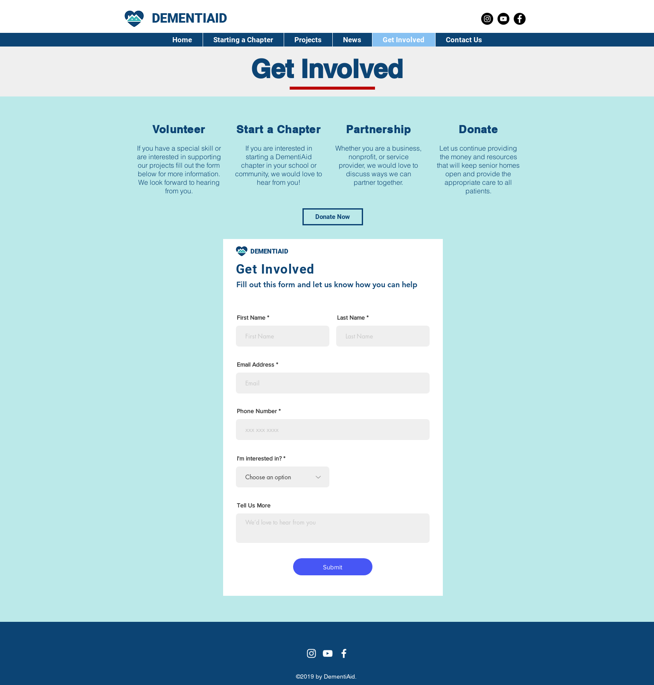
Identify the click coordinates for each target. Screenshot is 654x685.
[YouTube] (503, 19)
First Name (251, 318)
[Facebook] (520, 19)
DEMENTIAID (269, 251)
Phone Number (257, 411)
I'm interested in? (259, 458)
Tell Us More (253, 505)
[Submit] (332, 566)
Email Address (255, 364)
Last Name (351, 318)
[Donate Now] (332, 216)
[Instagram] (487, 19)
